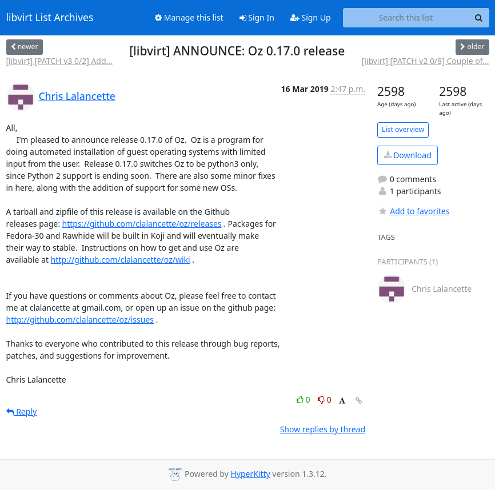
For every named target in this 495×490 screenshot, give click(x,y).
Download (408, 155)
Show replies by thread (322, 429)
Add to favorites (413, 211)
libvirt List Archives (50, 18)
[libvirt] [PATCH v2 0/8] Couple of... (425, 60)
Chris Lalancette (77, 96)
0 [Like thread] (304, 399)
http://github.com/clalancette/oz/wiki (120, 259)
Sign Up (310, 17)
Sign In (256, 17)
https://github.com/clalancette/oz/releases (142, 223)
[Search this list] (406, 17)
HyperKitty (250, 473)
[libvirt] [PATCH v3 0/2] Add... (59, 60)
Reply (21, 411)
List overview (403, 129)
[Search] (479, 17)
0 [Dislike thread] (325, 399)
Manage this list (189, 17)
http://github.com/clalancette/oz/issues (80, 319)
